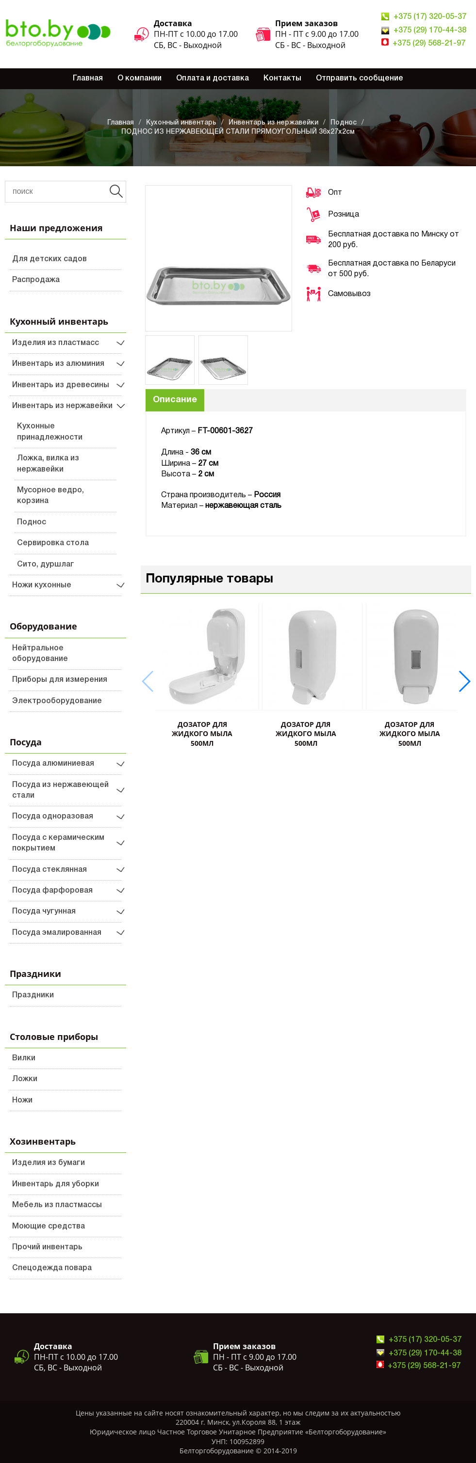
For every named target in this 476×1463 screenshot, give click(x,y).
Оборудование (43, 626)
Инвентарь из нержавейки (273, 123)
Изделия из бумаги (48, 1163)
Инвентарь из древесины (60, 385)
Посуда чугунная (44, 911)
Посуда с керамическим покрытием (58, 843)
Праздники (35, 973)
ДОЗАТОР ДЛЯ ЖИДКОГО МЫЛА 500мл (202, 734)
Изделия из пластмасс (55, 343)
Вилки (23, 1058)
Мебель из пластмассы (57, 1205)
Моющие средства (48, 1226)
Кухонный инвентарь (181, 123)
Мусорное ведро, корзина (50, 495)
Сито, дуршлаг (45, 564)
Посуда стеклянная (49, 869)
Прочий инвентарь (47, 1247)
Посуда (26, 742)
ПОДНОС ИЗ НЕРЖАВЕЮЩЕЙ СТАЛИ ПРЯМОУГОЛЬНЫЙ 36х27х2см (238, 132)
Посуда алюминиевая (53, 763)
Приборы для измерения (59, 679)
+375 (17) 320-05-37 (430, 17)
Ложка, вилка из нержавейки (48, 463)
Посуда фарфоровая (52, 890)
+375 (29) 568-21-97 (429, 43)
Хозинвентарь (43, 1141)
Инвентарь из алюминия (58, 364)
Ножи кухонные (41, 585)
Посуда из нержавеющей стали (60, 790)
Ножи (22, 1100)
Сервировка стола (53, 543)
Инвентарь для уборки (55, 1184)
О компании (139, 78)
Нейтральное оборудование (40, 653)
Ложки (24, 1079)
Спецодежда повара (52, 1268)
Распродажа (36, 280)
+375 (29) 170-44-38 (430, 30)
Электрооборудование (57, 701)
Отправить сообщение (359, 78)
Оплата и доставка (212, 78)
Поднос (343, 123)
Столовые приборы (54, 1036)
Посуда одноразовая (52, 816)
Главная (88, 78)
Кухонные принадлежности (49, 431)
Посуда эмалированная (56, 932)
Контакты (282, 78)
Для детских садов (49, 259)
